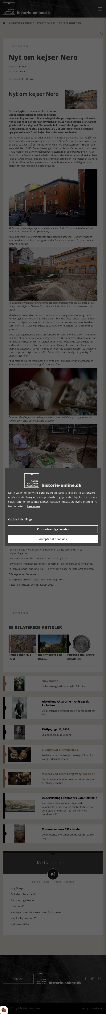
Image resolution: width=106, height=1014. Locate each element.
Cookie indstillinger (21, 519)
